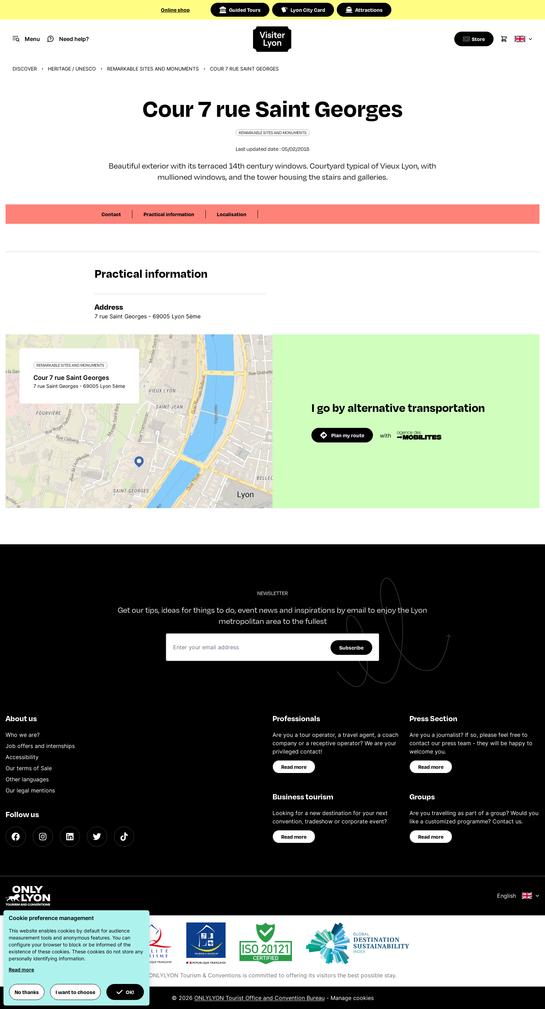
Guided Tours (240, 9)
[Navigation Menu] (26, 39)
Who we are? (23, 734)
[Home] (272, 39)
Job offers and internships (40, 745)
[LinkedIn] (70, 837)
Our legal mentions (30, 790)
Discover (25, 69)
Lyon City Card (303, 9)
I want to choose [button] (75, 991)
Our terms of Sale (29, 768)
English (518, 895)
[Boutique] (473, 39)
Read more (294, 766)
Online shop (175, 10)
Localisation (231, 214)
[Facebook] (16, 837)
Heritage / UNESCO (72, 69)
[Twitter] (97, 837)
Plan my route (342, 435)
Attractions (364, 9)
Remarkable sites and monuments (153, 69)
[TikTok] (124, 837)
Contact (111, 214)
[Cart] (504, 38)
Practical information (169, 214)
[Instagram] (43, 837)
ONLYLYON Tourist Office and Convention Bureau (259, 997)
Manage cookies (352, 997)
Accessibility (22, 757)
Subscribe (351, 647)
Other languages (27, 779)
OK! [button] (125, 991)
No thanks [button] (27, 991)
